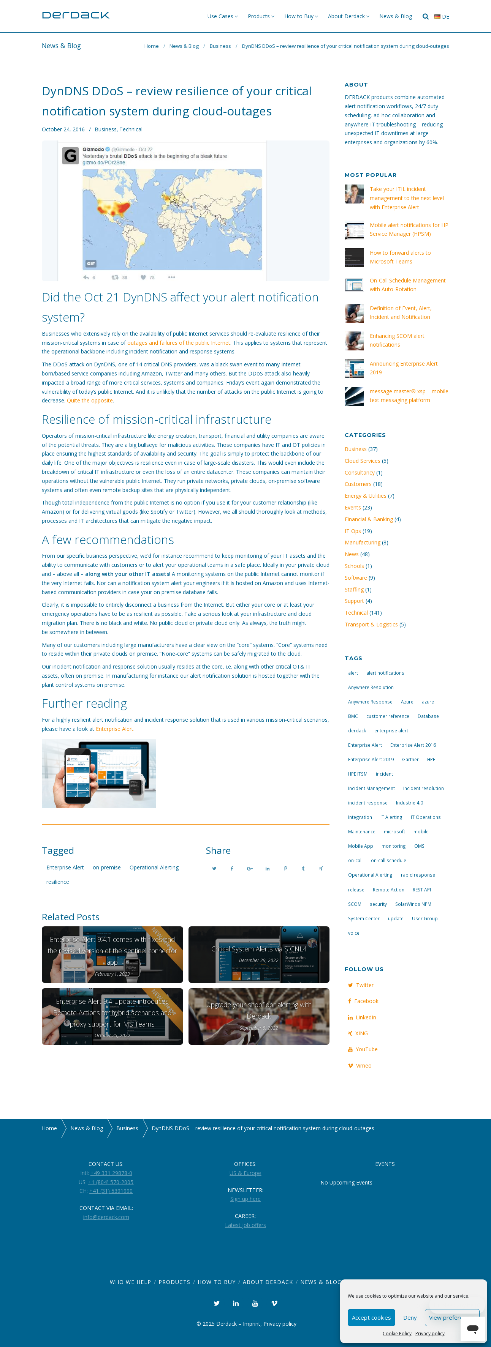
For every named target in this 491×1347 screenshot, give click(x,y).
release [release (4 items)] (356, 889)
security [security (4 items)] (378, 904)
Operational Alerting (154, 867)
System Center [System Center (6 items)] (364, 918)
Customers (358, 483)
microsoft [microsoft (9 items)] (394, 831)
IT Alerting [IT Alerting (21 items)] (391, 817)
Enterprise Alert (114, 728)
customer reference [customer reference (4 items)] (387, 716)
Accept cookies (371, 1317)
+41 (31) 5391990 (111, 1190)
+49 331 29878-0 (111, 1173)
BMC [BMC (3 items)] (353, 716)
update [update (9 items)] (396, 918)
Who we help (130, 1281)
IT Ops (353, 531)
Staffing (354, 589)
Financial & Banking (369, 519)
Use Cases (220, 16)
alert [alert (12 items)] (353, 673)
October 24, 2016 (63, 129)
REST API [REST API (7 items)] (422, 889)
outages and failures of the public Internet (178, 342)
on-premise (107, 867)
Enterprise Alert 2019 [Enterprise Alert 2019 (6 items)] (371, 759)
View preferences (452, 1317)
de (441, 16)
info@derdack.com (106, 1217)
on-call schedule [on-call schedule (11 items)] (388, 860)
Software (356, 577)
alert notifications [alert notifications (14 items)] (385, 673)
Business (220, 46)
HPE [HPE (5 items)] (431, 759)
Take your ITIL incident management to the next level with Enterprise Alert (407, 198)
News (352, 554)
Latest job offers (245, 1225)
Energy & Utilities (365, 495)
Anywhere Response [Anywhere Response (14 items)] (370, 702)
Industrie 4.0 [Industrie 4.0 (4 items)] (409, 803)
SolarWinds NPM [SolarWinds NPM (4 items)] (413, 904)
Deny (410, 1317)
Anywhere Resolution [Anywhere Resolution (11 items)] (371, 687)
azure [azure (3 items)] (428, 702)
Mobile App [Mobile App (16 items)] (360, 846)
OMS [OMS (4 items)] (419, 846)
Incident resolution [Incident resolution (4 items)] (423, 788)
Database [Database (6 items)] (428, 716)
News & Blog (395, 16)
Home (151, 46)
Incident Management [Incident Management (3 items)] (371, 788)
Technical (131, 129)
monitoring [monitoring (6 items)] (394, 846)
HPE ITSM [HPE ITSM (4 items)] (357, 774)
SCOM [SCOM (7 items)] (354, 904)
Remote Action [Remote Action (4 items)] (388, 889)
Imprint (251, 1323)
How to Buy (299, 16)
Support (354, 600)
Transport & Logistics (371, 624)
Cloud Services (362, 460)
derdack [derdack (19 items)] (357, 730)
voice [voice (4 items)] (354, 933)
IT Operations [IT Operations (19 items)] (426, 817)
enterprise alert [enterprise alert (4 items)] (391, 730)
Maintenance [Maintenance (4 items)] (361, 831)
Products (259, 16)
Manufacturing (362, 542)
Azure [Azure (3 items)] (407, 702)
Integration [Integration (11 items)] (360, 817)
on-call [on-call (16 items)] (355, 860)
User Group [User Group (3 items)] (425, 918)
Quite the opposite (90, 400)
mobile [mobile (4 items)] (421, 831)
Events (353, 507)
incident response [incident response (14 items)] (368, 803)
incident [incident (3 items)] (384, 774)
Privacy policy (430, 1333)
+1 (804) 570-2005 (110, 1182)
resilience (57, 881)
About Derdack (346, 16)
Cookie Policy (397, 1333)
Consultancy (360, 472)
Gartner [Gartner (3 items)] (410, 759)
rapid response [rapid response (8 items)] (418, 875)
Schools (354, 565)
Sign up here (245, 1198)
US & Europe (245, 1173)
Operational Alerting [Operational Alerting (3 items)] (370, 875)
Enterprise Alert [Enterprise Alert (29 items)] (365, 745)
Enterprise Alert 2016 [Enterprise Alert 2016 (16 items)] (413, 745)
